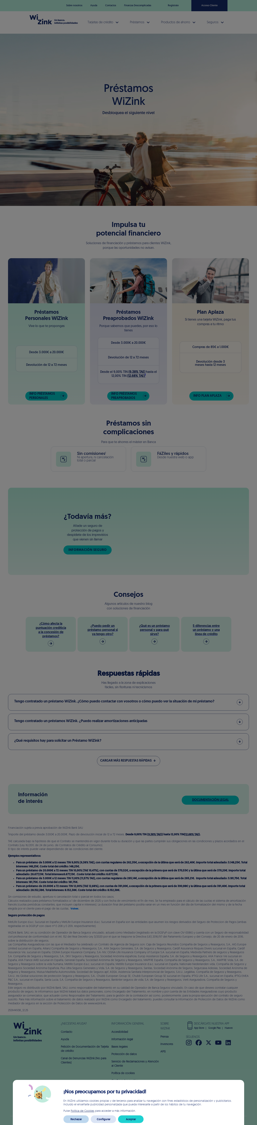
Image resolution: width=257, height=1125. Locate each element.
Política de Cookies (82, 1110)
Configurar (103, 1119)
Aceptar (131, 1119)
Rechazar (76, 1119)
